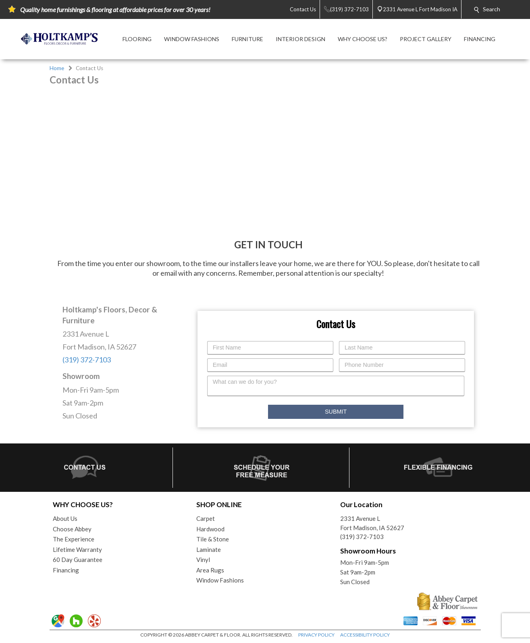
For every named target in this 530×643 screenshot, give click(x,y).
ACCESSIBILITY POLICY (365, 635)
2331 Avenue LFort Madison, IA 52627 (372, 523)
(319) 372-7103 (86, 359)
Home (57, 68)
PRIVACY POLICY (316, 635)
